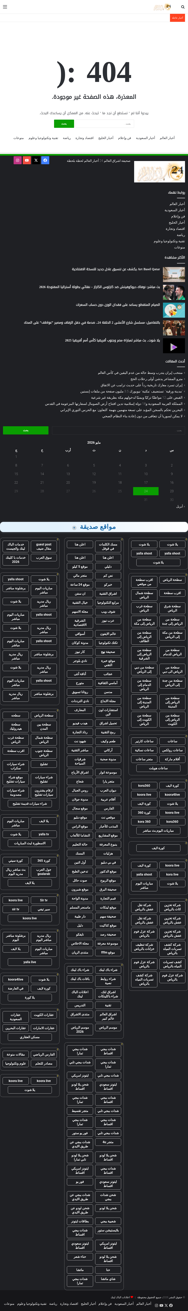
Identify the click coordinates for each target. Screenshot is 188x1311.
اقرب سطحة (172, 593)
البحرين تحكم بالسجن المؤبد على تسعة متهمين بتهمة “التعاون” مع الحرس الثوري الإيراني (121, 410)
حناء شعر (80, 1257)
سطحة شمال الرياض (144, 595)
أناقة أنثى (80, 674)
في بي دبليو (108, 862)
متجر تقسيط (80, 1111)
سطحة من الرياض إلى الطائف (144, 637)
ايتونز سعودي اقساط (108, 1087)
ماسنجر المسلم (80, 907)
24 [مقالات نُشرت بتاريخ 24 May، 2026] (146, 491)
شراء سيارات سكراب (15, 766)
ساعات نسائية (144, 750)
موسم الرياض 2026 (80, 1030)
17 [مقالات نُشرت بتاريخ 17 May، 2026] (146, 482)
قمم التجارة (108, 898)
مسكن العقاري (30, 1037)
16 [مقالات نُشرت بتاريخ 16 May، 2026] (172, 482)
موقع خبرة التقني (108, 663)
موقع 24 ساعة (80, 584)
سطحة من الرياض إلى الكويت (172, 720)
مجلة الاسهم (80, 611)
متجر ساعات (144, 759)
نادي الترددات (80, 701)
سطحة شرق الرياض (172, 608)
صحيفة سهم (108, 916)
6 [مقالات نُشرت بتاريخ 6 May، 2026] (68, 465)
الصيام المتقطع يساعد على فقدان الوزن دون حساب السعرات (118, 305)
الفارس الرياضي (44, 1054)
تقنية (108, 1005)
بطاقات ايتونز (80, 1221)
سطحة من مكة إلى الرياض (172, 635)
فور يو (80, 1182)
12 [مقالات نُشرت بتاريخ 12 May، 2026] (94, 474)
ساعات (172, 741)
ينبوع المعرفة (108, 844)
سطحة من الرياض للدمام (172, 652)
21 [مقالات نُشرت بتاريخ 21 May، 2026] (42, 482)
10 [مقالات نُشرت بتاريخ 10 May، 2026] (146, 474)
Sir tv (43, 900)
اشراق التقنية (108, 593)
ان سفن (80, 593)
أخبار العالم (167, 138)
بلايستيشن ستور (108, 1230)
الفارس (108, 808)
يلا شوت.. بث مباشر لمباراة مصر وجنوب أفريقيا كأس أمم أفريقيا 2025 (112, 340)
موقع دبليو (80, 817)
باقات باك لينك (79, 979)
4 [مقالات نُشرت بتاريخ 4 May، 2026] (120, 465)
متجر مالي (80, 575)
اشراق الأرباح (79, 772)
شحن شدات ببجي (108, 1197)
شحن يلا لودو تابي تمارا (79, 1157)
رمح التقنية (108, 732)
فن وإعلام (124, 138)
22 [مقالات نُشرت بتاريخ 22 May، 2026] (16, 482)
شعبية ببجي (108, 1221)
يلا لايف (44, 821)
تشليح (44, 764)
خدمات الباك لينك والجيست (15, 546)
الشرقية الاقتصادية (79, 623)
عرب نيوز (108, 620)
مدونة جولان (80, 799)
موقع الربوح (108, 880)
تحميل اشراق (108, 723)
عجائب (108, 674)
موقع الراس (80, 826)
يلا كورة (30, 997)
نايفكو (80, 934)
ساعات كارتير (144, 741)
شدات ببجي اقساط (108, 1051)
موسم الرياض (108, 1027)
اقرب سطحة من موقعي (144, 582)
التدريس (79, 1005)
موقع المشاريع (108, 835)
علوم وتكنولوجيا (15, 1063)
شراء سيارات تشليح (44, 779)
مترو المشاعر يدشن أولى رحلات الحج (157, 379)
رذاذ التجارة (79, 732)
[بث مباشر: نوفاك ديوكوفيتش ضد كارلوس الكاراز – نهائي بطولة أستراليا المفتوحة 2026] (174, 292)
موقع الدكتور (108, 871)
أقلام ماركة (172, 759)
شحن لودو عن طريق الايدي (80, 1210)
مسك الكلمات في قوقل (108, 546)
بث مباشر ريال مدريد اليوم (15, 872)
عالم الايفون (108, 634)
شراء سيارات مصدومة (15, 793)
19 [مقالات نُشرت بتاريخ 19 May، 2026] (94, 482)
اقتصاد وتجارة (84, 138)
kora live (172, 874)
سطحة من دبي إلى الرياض (144, 670)
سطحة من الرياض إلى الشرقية (144, 654)
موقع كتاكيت (108, 925)
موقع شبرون (79, 889)
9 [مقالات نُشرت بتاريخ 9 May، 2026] (172, 474)
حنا (108, 1270)
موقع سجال (80, 808)
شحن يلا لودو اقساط (79, 1087)
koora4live (172, 795)
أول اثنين (80, 862)
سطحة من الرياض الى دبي (172, 670)
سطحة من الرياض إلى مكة (144, 621)
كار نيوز (80, 652)
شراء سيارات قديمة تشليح (30, 804)
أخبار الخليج (105, 138)
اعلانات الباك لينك (79, 994)
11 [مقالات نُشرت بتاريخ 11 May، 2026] (120, 474)
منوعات (18, 138)
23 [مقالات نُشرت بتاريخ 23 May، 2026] (172, 491)
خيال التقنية (80, 602)
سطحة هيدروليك (16, 727)
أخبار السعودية (145, 138)
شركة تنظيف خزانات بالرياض (144, 947)
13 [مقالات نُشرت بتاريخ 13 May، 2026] (68, 474)
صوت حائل (80, 880)
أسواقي (80, 634)
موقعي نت (108, 817)
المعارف (79, 710)
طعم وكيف (108, 741)
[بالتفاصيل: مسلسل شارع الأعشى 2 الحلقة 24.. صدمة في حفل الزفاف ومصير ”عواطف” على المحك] (174, 327)
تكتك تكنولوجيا (108, 643)
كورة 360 (144, 813)
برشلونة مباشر (15, 588)
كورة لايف (172, 786)
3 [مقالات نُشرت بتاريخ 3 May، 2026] (146, 465)
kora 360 (144, 822)
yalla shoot (172, 553)
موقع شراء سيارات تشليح (15, 779)
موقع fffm (108, 952)
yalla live (29, 962)
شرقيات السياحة (79, 761)
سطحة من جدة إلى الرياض (172, 683)
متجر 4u (108, 1142)
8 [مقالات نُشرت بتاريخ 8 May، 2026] (16, 465)
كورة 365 (43, 861)
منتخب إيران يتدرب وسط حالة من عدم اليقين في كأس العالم (140, 373)
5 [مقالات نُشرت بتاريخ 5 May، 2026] (94, 465)
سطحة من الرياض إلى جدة (172, 621)
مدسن (108, 692)
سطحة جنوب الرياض (43, 753)
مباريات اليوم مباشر (144, 886)
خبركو (108, 584)
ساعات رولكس (172, 750)
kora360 (144, 786)
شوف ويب (108, 611)
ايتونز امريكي (79, 1075)
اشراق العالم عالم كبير (108, 1016)
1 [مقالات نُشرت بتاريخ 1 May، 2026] (16, 457)
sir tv (15, 909)
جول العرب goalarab (43, 872)
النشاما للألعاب (80, 835)
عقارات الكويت (44, 1015)
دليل (80, 925)
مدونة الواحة (80, 898)
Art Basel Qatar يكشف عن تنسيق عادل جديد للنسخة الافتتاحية (116, 269)
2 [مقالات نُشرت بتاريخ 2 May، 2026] (172, 465)
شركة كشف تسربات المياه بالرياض (172, 949)
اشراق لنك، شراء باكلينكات (108, 994)
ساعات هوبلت (158, 768)
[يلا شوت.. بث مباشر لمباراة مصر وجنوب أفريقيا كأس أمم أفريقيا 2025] (174, 345)
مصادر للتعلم (43, 1063)
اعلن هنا (80, 544)
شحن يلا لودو (108, 1208)
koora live (144, 795)
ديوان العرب (108, 790)
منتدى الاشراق (79, 1014)
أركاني (108, 750)
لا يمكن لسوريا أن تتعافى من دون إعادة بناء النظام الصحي (142, 416)
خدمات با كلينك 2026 (16, 560)
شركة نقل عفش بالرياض (144, 907)
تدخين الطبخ (80, 871)
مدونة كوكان (80, 643)
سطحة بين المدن (44, 727)
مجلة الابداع (108, 701)
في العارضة (15, 988)
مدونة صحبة (108, 759)
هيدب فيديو (80, 723)
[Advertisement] (94, 35)
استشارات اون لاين (108, 712)
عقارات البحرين (15, 1028)
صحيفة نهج (108, 652)
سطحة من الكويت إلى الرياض (144, 720)
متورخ (80, 683)
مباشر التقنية (79, 750)
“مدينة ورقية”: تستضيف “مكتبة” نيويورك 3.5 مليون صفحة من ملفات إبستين (131, 391)
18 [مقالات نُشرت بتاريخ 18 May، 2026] (120, 482)
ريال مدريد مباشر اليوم (43, 938)
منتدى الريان (80, 952)
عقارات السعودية (16, 1017)
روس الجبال (80, 790)
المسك (79, 853)
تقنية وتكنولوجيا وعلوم (43, 138)
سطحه (15, 715)
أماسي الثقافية (108, 683)
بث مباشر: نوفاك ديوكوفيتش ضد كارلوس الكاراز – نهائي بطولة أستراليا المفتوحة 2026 (99, 287)
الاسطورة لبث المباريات (29, 843)
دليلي (108, 566)
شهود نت (80, 741)
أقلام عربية (108, 799)
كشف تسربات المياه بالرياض (172, 964)
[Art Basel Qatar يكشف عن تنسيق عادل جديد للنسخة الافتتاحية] (174, 274)
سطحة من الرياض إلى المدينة (172, 702)
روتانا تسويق (80, 692)
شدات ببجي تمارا (79, 1051)
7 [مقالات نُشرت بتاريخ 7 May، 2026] (42, 465)
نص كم (108, 575)
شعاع (79, 781)
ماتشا (80, 1270)
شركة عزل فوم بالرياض (144, 934)
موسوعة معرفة (108, 943)
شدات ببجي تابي (79, 1062)
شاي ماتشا (108, 1279)
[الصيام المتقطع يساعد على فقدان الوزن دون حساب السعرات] (174, 310)
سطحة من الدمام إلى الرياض (144, 685)
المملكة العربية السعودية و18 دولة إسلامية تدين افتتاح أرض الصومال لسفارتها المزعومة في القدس (114, 404)
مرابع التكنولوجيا (108, 602)
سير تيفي (44, 909)
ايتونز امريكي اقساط (79, 1171)
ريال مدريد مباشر (44, 603)
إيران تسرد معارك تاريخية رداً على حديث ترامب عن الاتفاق (142, 385)
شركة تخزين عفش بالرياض (172, 920)
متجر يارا (108, 781)
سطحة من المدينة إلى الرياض (144, 702)
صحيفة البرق (108, 889)
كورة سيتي (15, 861)
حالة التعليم (79, 844)
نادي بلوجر (80, 661)
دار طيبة (79, 916)
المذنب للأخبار (108, 826)
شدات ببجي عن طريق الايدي (80, 1144)
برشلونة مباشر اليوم (15, 938)
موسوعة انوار (108, 772)
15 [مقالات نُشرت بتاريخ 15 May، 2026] (16, 474)
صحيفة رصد (108, 934)
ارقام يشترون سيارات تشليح (44, 793)
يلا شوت (172, 544)
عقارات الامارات (44, 1028)
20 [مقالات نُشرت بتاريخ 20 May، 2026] (68, 482)
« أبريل (180, 506)
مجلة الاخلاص (80, 943)
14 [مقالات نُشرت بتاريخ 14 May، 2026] (42, 474)
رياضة (67, 138)
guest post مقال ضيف (43, 546)
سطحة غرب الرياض (144, 608)
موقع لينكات (108, 907)
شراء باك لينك (108, 970)
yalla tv (44, 834)
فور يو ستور (80, 1133)
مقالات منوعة (16, 1054)
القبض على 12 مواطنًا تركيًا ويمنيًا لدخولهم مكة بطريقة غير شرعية (137, 397)
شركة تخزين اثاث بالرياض (172, 907)
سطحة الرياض (172, 580)
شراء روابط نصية (108, 981)
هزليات (108, 853)
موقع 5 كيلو (80, 566)
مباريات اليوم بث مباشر (158, 831)
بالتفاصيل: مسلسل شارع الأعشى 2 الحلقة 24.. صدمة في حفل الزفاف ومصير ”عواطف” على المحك (92, 322)
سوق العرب (44, 557)
